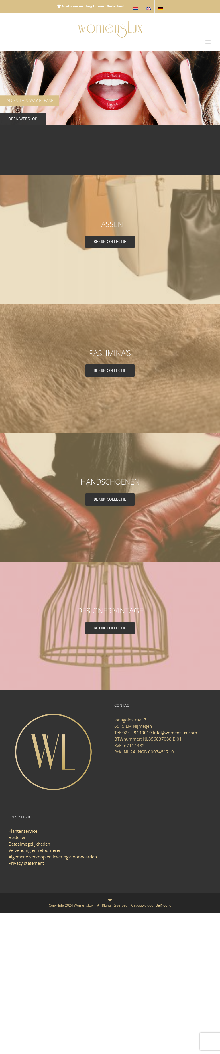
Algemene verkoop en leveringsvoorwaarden (53, 857)
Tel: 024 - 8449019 (133, 732)
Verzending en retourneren (35, 850)
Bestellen (18, 837)
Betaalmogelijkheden (29, 844)
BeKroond (163, 905)
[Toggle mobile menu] (208, 42)
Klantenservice (23, 831)
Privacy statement (26, 863)
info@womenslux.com (175, 732)
